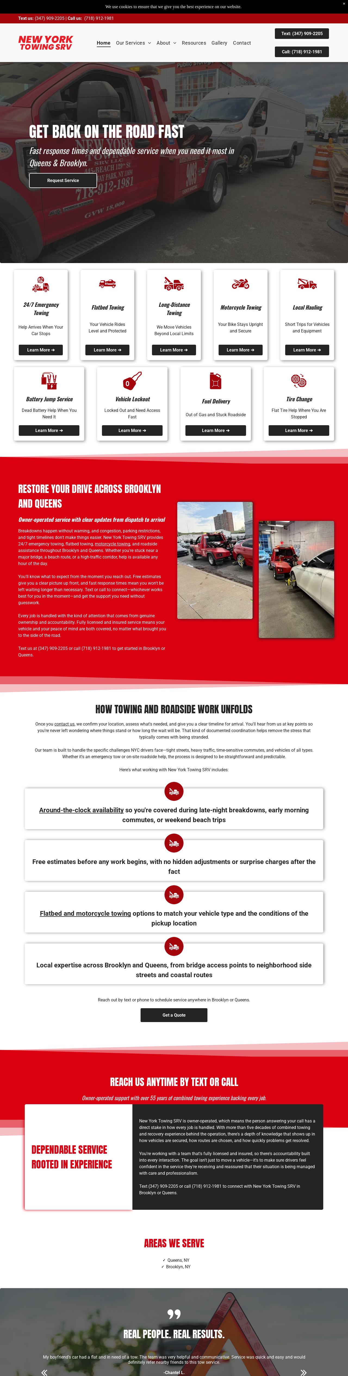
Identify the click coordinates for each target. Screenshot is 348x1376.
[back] (44, 1289)
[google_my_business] (76, 1366)
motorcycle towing (112, 544)
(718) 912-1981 (99, 18)
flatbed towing (79, 544)
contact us (64, 724)
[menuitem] (103, 42)
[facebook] (67, 1366)
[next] (303, 1289)
